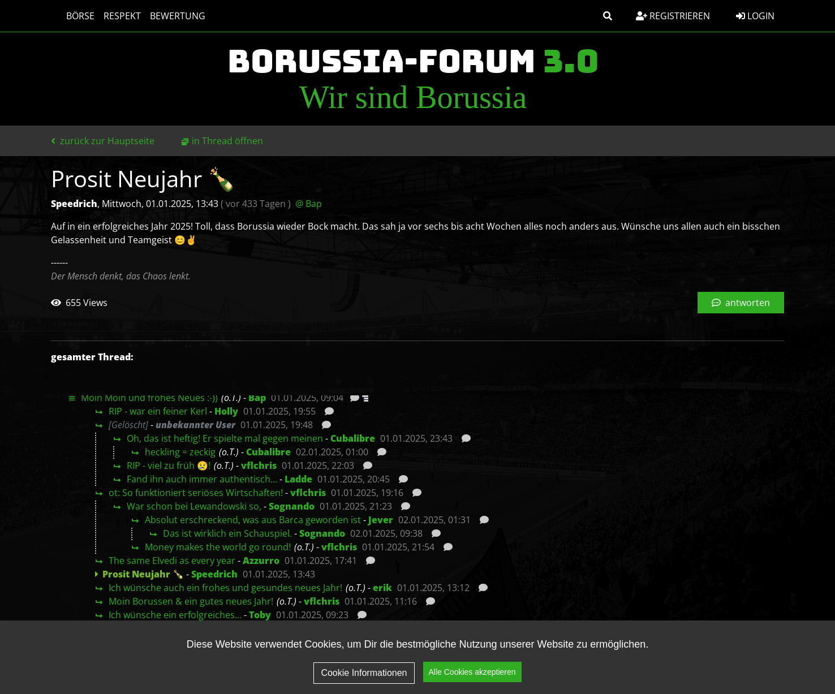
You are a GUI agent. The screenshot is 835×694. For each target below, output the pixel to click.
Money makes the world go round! (218, 547)
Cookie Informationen (364, 673)
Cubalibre (352, 438)
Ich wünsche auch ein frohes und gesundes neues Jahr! (225, 587)
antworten (741, 302)
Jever (380, 520)
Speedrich (214, 574)
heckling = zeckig (180, 452)
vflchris (259, 465)
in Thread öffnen (227, 141)
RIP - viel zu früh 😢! (168, 465)
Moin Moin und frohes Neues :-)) (149, 397)
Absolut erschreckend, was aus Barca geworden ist (253, 520)
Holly (226, 411)
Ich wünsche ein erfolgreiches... (175, 615)
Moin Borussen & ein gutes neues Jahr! (191, 601)
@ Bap (308, 203)
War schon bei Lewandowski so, (194, 506)
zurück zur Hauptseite (102, 141)
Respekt (111, 16)
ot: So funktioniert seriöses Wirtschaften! (195, 492)
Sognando (292, 506)
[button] (607, 16)
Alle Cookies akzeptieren (472, 671)
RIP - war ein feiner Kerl (157, 411)
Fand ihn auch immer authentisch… (201, 479)
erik (382, 587)
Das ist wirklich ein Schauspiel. (227, 533)
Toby (260, 615)
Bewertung (167, 16)
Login (755, 16)
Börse (69, 16)
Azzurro (261, 560)
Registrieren (673, 16)
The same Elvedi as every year (172, 560)
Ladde (298, 479)
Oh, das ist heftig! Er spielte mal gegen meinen (224, 438)
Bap (257, 397)
